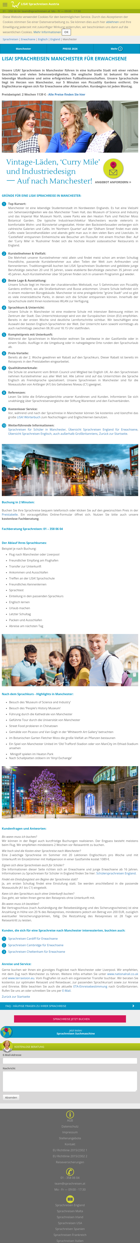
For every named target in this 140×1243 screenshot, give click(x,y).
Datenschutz (69, 1126)
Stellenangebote (70, 1138)
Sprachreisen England (70, 1205)
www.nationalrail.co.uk (122, 974)
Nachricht (9, 1068)
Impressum (70, 1132)
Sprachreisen (10, 39)
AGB (70, 1120)
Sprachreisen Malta (70, 1211)
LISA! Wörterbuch (28, 417)
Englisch (43, 39)
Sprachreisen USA (70, 1223)
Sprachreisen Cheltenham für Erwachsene (36, 952)
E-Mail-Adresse (12, 1055)
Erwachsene (28, 39)
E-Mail (66, 991)
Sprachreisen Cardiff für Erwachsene (33, 939)
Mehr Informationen (47, 32)
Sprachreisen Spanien (70, 1229)
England (55, 39)
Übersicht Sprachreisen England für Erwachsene (102, 429)
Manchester (23, 48)
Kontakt (70, 1144)
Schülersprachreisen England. (116, 873)
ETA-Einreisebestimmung (90, 986)
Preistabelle (10, 515)
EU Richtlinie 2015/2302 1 (70, 1150)
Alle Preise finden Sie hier (66, 94)
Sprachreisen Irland (70, 1217)
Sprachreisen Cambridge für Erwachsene (35, 945)
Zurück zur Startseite (113, 434)
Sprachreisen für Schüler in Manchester (37, 429)
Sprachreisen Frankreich (70, 1235)
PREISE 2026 (70, 48)
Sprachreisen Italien (70, 1241)
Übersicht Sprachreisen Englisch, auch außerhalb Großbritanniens (53, 434)
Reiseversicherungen (70, 1162)
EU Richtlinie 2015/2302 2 (70, 1156)
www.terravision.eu (21, 978)
